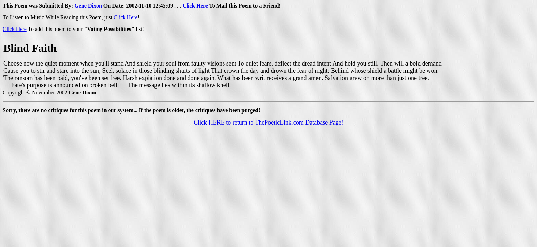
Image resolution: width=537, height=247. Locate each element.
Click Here (195, 6)
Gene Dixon (88, 6)
